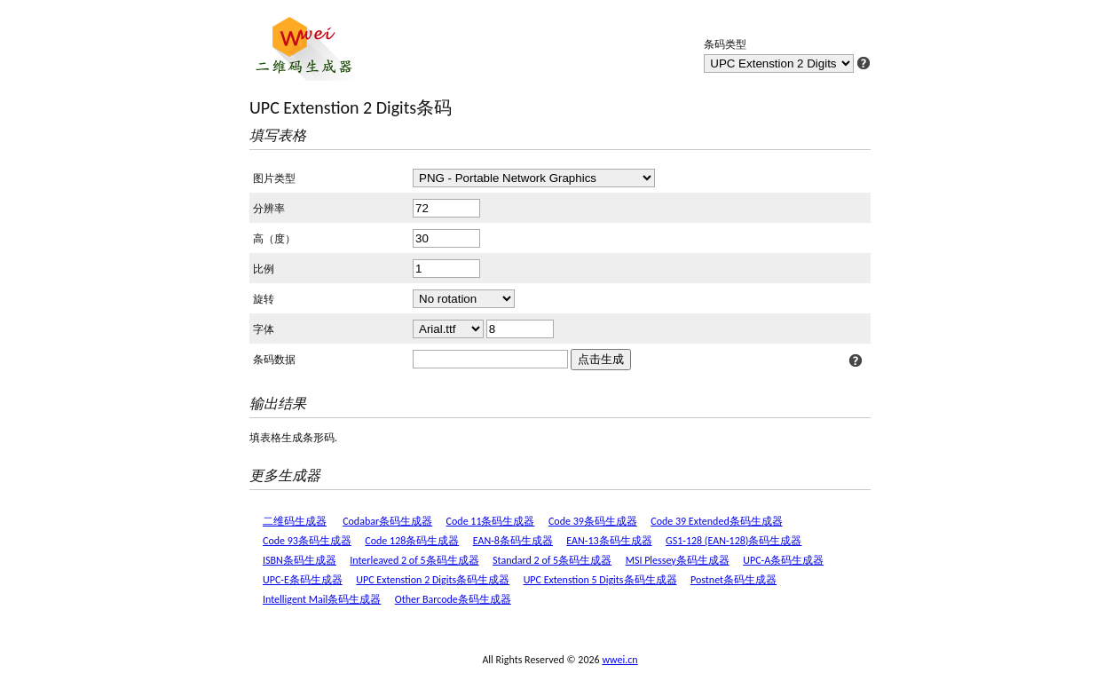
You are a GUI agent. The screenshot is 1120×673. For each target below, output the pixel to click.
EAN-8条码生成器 (513, 540)
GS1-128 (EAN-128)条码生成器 (733, 540)
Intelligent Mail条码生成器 (322, 599)
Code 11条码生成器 (490, 521)
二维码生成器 (295, 521)
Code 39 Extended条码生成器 (716, 521)
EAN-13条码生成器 (608, 540)
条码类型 (725, 44)
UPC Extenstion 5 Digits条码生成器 (600, 580)
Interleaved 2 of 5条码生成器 (414, 560)
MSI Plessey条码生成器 (678, 560)
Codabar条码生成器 (387, 521)
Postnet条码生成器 (733, 580)
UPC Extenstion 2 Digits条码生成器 (432, 580)
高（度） (274, 239)
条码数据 (274, 359)
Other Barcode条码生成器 (453, 599)
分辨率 (269, 208)
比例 (263, 269)
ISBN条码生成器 (299, 560)
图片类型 (274, 178)
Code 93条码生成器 (307, 540)
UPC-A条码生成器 (783, 560)
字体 (263, 329)
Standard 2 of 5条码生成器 (552, 560)
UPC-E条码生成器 (303, 580)
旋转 (263, 299)
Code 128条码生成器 (412, 540)
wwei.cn (619, 659)
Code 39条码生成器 (592, 521)
